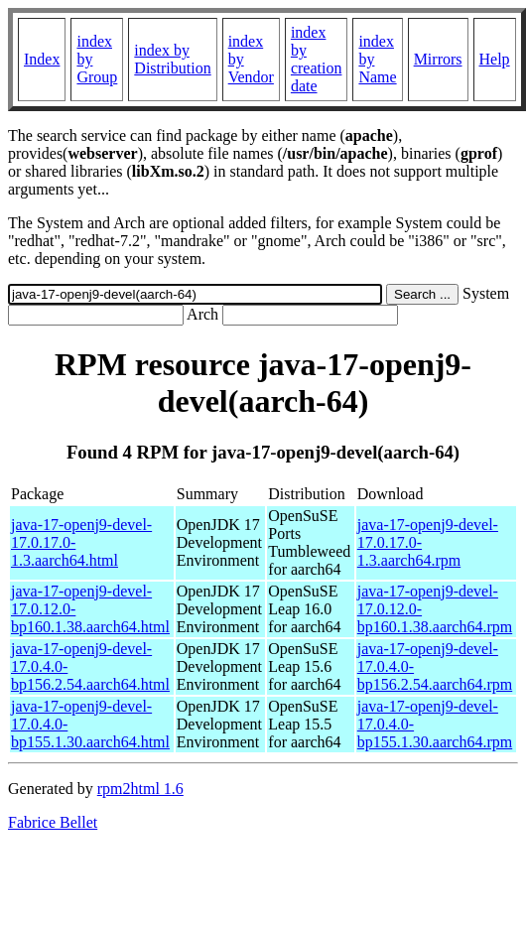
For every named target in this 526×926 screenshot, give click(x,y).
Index (42, 59)
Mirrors (438, 59)
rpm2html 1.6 (140, 788)
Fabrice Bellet (52, 822)
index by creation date (316, 59)
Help (494, 59)
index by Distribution (172, 59)
